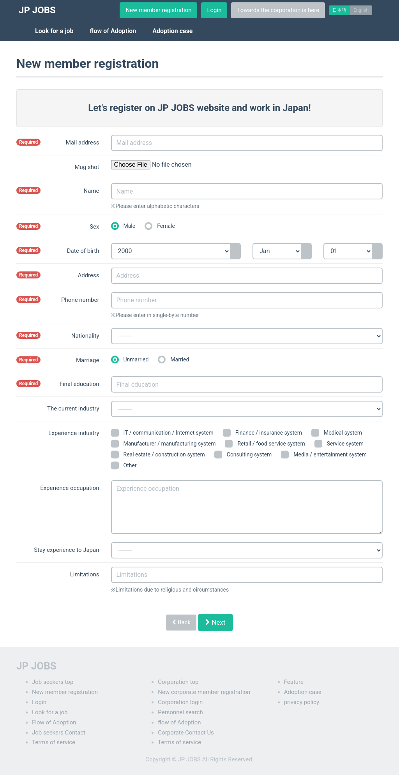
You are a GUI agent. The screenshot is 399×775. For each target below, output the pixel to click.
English (361, 10)
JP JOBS (37, 10)
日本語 (339, 10)
